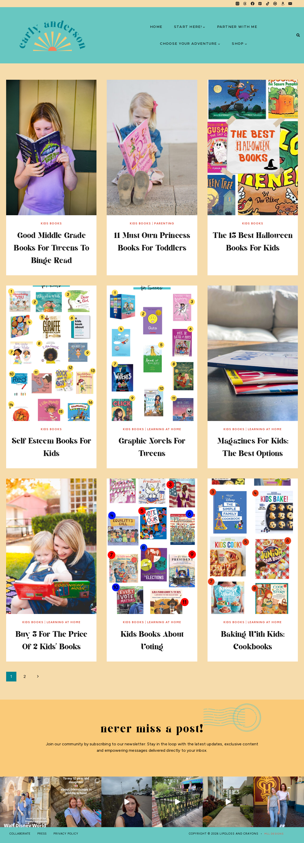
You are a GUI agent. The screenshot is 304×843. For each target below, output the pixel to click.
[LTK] (275, 3)
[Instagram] (237, 3)
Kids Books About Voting (152, 640)
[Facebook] (252, 3)
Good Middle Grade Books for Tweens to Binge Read (51, 247)
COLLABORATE (21, 833)
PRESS (44, 833)
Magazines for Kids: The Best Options (252, 446)
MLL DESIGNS (273, 833)
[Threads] (244, 3)
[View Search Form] (298, 35)
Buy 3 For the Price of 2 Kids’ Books (51, 640)
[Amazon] (282, 3)
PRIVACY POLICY (68, 833)
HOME (156, 27)
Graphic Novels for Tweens (152, 446)
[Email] (290, 3)
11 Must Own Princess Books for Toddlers (151, 247)
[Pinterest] (260, 3)
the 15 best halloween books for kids (252, 247)
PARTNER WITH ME (237, 27)
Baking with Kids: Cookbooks (253, 640)
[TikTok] (267, 3)
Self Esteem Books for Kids (51, 446)
